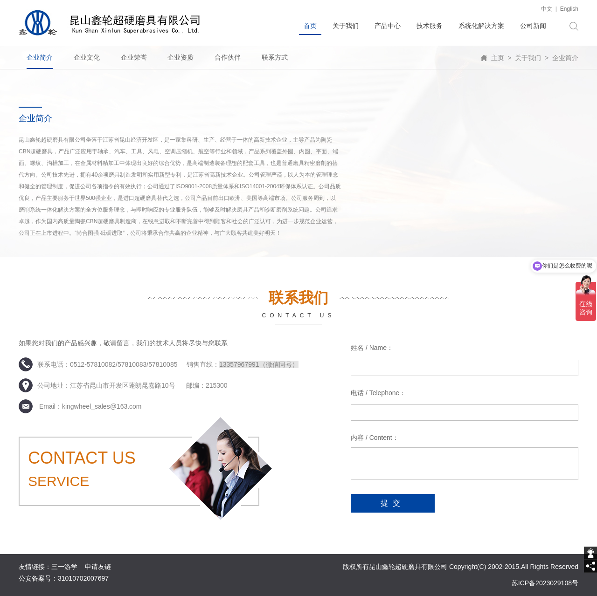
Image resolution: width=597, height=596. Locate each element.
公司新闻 (533, 25)
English (569, 9)
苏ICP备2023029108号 (545, 583)
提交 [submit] (393, 503)
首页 (310, 25)
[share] (590, 566)
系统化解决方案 (481, 25)
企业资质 (180, 57)
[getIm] (590, 553)
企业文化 (87, 57)
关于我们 (346, 25)
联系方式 (275, 57)
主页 (497, 58)
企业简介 (40, 57)
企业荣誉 (134, 57)
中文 (546, 9)
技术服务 (430, 25)
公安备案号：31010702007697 (64, 578)
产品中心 (388, 25)
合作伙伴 (228, 57)
